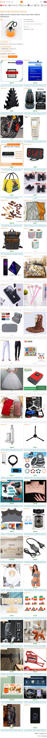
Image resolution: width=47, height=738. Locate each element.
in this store (4, 56)
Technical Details (5, 46)
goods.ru (26, 228)
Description (4, 41)
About (36, 733)
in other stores (12, 56)
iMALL (45, 736)
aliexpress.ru (4, 60)
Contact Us (42, 733)
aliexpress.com (27, 144)
